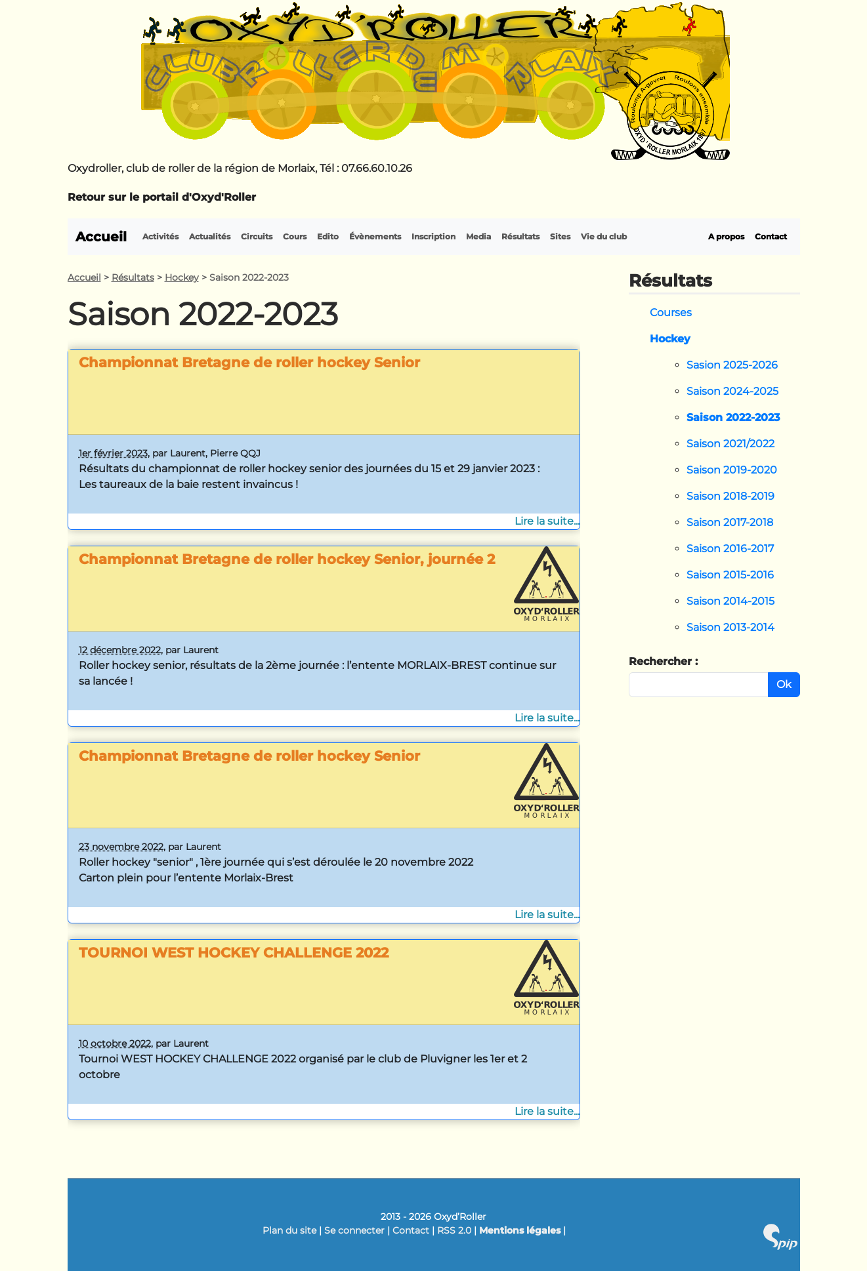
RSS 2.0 (454, 1230)
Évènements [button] (375, 236)
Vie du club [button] (604, 236)
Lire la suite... (547, 521)
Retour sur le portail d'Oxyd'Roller (162, 197)
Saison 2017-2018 (730, 522)
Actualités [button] (209, 236)
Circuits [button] (256, 236)
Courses (671, 312)
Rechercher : (663, 661)
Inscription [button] (433, 236)
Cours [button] (295, 236)
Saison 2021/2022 (730, 443)
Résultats (133, 277)
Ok (784, 684)
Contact (771, 236)
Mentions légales (519, 1230)
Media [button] (478, 236)
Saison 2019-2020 (732, 470)
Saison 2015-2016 (730, 575)
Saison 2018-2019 (730, 496)
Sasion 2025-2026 (732, 365)
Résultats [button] (520, 236)
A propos (726, 236)
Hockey (182, 277)
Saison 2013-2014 (730, 627)
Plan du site (289, 1230)
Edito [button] (328, 236)
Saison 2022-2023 (733, 417)
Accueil (101, 237)
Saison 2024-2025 (732, 391)
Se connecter (354, 1230)
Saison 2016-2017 (730, 548)
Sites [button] (560, 236)
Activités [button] (160, 236)
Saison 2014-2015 (730, 601)
